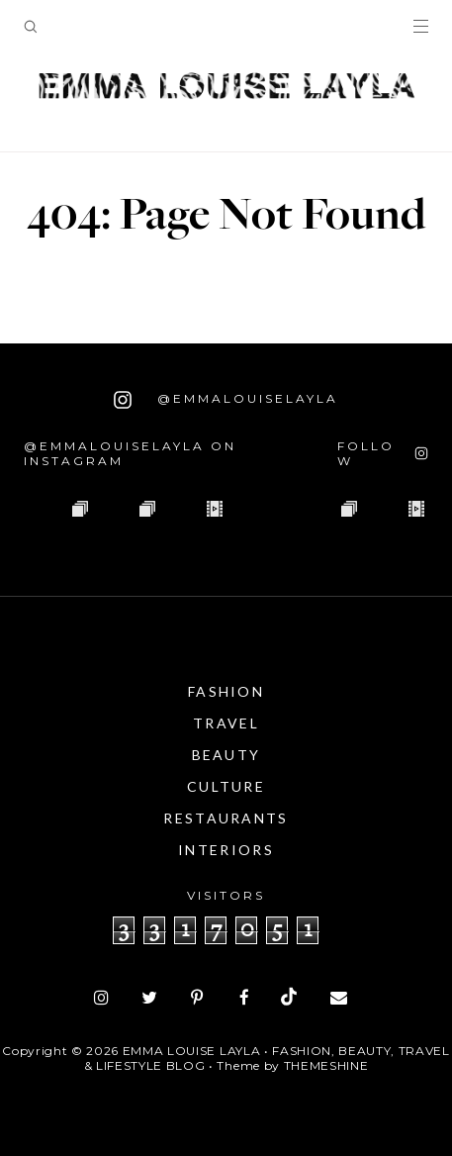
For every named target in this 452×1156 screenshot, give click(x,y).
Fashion (226, 691)
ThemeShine (326, 1065)
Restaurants (225, 818)
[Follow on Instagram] (382, 453)
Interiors (226, 849)
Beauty (226, 754)
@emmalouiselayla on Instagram (130, 453)
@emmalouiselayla (226, 400)
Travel (226, 723)
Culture (226, 786)
